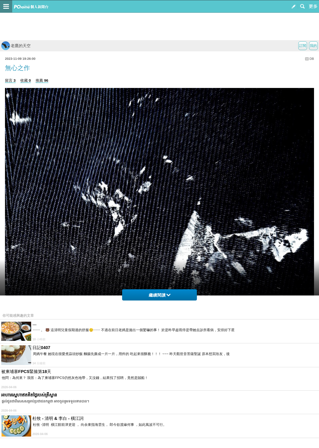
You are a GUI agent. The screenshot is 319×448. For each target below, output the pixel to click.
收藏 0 (25, 80)
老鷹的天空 (16, 45)
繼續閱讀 (159, 295)
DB (312, 59)
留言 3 (10, 80)
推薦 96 (42, 80)
